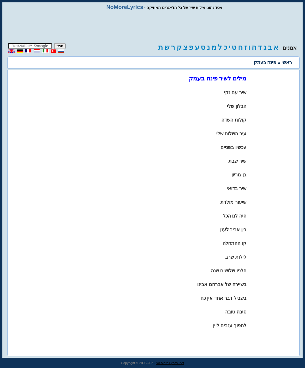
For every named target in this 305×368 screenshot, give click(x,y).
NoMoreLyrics (124, 7)
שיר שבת (237, 161)
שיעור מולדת (233, 202)
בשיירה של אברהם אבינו (221, 284)
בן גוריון (238, 174)
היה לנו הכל (234, 215)
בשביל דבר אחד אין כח (223, 298)
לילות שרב (235, 257)
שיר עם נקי (235, 92)
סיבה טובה (235, 311)
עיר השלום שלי (231, 133)
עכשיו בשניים (233, 147)
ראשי (286, 62)
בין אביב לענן (233, 229)
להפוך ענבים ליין (229, 325)
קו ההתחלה (234, 243)
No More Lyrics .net (170, 363)
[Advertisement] (152, 26)
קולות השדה (233, 119)
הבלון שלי (236, 106)
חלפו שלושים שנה (228, 270)
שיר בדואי (236, 188)
